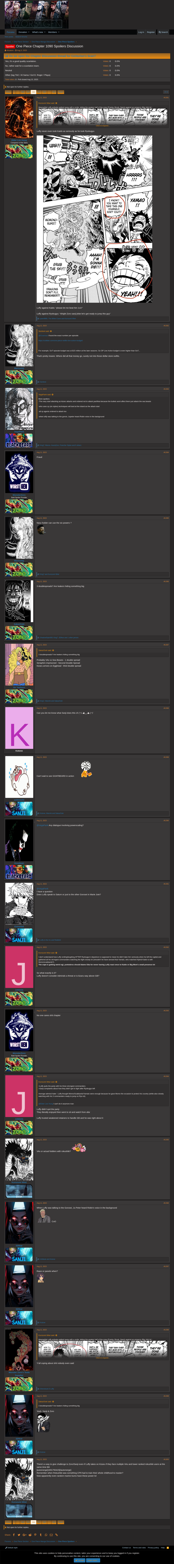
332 (44, 92)
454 (54, 92)
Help (163, 1548)
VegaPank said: (45, 395)
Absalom (10, 50)
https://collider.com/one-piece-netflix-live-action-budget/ (61, 340)
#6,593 (165, 1011)
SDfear (20, 1245)
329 (28, 92)
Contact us (126, 1548)
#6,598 (165, 1330)
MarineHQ (20, 368)
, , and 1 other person (60, 638)
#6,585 (165, 518)
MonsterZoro (20, 495)
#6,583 (165, 389)
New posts (9, 37)
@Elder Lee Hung (46, 1104)
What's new (37, 32)
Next (60, 92)
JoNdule (20, 990)
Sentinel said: (44, 331)
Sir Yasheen (20, 687)
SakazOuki (20, 624)
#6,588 (165, 708)
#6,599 (165, 1396)
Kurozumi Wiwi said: (47, 103)
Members (52, 32)
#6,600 (165, 1459)
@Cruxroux (44, 335)
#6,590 (165, 821)
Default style (11, 1548)
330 (33, 92)
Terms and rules (139, 1548)
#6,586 (165, 581)
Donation (23, 32)
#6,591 (165, 884)
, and (59, 319)
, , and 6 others (61, 445)
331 (38, 92)
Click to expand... (103, 126)
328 (22, 92)
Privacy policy (153, 1548)
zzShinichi (20, 800)
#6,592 (165, 947)
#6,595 (165, 1140)
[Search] (163, 32)
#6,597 (165, 1266)
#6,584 (165, 452)
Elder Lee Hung (20, 140)
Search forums (21, 37)
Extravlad (20, 926)
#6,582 (165, 326)
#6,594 (165, 1076)
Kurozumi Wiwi (20, 1182)
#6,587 (165, 645)
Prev (9, 92)
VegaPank (20, 431)
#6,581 (165, 98)
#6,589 (165, 757)
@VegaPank (43, 825)
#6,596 (165, 1203)
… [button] (18, 92)
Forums (11, 32)
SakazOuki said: (46, 650)
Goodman (20, 863)
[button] (28, 32)
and (50, 574)
